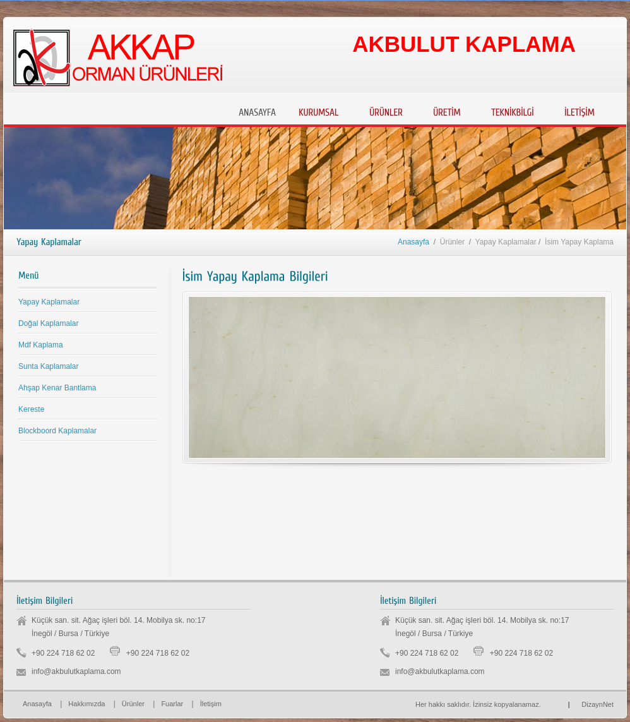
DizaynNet (591, 704)
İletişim (211, 703)
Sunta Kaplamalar (48, 366)
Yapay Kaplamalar (49, 302)
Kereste (31, 409)
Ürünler (133, 703)
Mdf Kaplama (40, 344)
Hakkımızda (86, 703)
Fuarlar (172, 703)
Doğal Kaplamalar (48, 323)
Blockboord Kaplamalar (57, 430)
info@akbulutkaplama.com (76, 671)
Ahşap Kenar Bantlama (57, 387)
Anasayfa (413, 242)
